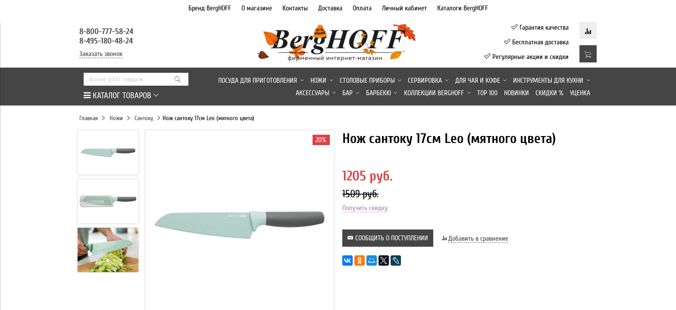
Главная (88, 118)
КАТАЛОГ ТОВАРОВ (121, 95)
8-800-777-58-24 (107, 31)
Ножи (116, 118)
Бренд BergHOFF (209, 8)
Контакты (295, 8)
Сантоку (144, 118)
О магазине (256, 8)
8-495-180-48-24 (106, 41)
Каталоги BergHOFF (462, 8)
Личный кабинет (404, 8)
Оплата (362, 8)
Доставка (330, 8)
